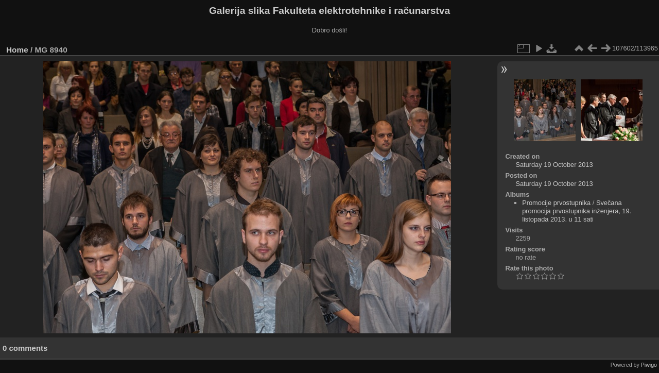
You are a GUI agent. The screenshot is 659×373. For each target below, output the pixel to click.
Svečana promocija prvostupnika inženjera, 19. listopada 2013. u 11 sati (576, 211)
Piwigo (649, 365)
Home (17, 49)
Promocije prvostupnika (556, 203)
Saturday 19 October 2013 (554, 164)
